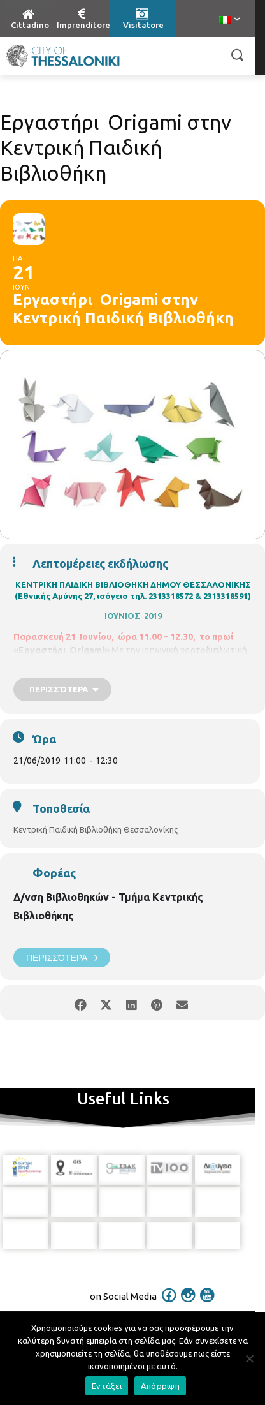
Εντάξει (107, 1385)
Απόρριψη (160, 1385)
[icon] (169, 1298)
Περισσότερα (61, 957)
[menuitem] (229, 20)
